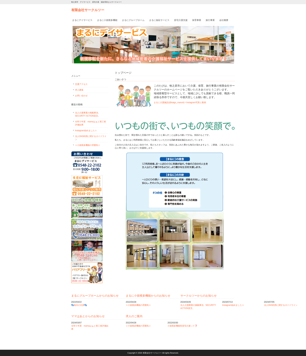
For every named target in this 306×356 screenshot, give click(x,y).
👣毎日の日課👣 (79, 305)
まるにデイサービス (82, 20)
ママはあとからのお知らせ (88, 316)
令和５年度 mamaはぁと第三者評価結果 (90, 123)
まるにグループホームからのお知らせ (95, 295)
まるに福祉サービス (159, 20)
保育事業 (196, 20)
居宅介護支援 (181, 20)
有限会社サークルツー (87, 10)
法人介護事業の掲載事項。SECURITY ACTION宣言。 (87, 114)
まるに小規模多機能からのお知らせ (148, 295)
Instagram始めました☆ (86, 130)
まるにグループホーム (133, 20)
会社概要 (223, 20)
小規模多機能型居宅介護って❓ (182, 326)
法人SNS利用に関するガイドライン (91, 138)
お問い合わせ (81, 95)
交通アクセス (81, 84)
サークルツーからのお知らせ (198, 295)
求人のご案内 (134, 316)
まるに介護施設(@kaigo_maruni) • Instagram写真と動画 (180, 102)
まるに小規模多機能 (107, 20)
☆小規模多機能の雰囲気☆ (87, 145)
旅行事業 (210, 20)
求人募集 (79, 90)
